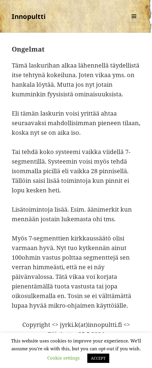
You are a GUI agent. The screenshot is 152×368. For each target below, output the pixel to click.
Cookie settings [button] (63, 358)
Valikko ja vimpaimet (134, 22)
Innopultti (29, 16)
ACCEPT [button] (98, 358)
